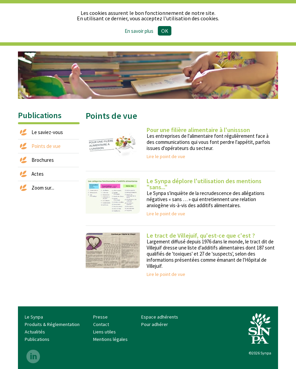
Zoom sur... (42, 187)
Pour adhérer (154, 324)
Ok (164, 30)
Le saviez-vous (47, 132)
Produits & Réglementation (52, 324)
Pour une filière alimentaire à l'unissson (198, 130)
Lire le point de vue (166, 156)
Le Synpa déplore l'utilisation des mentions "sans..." (204, 184)
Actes (37, 174)
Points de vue (46, 146)
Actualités (35, 332)
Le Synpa (34, 317)
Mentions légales (110, 339)
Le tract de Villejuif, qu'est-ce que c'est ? (201, 235)
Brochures (42, 160)
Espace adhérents (159, 317)
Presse (100, 317)
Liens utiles (104, 332)
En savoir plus (139, 31)
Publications (37, 339)
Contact (101, 324)
